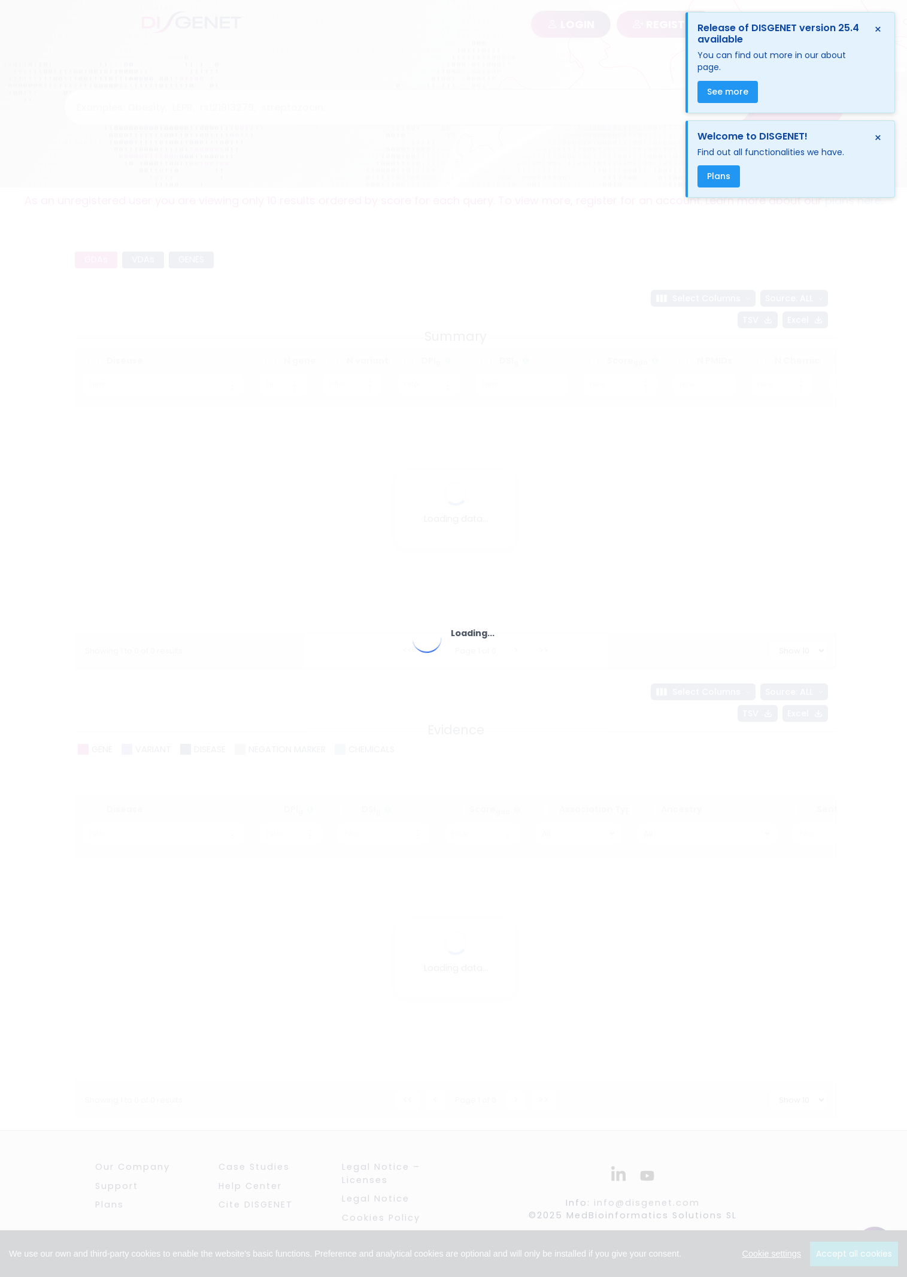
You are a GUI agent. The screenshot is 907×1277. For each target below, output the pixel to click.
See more (727, 92)
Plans (718, 176)
